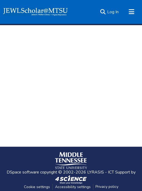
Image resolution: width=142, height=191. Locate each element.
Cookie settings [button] (37, 186)
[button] (35, 12)
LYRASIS (95, 172)
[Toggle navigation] (131, 12)
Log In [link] (113, 12)
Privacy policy (106, 186)
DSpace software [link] (23, 172)
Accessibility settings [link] (73, 186)
